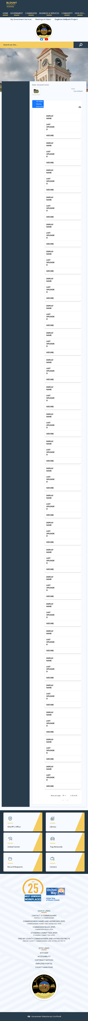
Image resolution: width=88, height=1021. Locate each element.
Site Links (44, 948)
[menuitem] (5, 13)
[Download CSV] (80, 107)
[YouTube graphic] (46, 39)
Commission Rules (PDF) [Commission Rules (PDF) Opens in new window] (44, 927)
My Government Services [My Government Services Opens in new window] (21, 19)
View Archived (78, 91)
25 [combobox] (63, 795)
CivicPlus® (57, 1016)
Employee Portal (44, 963)
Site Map (44, 953)
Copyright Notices (44, 960)
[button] (81, 45)
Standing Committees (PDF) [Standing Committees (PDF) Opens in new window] (44, 933)
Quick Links (44, 911)
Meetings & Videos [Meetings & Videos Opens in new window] (43, 19)
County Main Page (44, 967)
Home (34, 85)
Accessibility (44, 956)
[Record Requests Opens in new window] (22, 862)
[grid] (63, 450)
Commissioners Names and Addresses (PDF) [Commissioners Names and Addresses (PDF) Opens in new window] (44, 921)
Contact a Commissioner (44, 915)
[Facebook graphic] (41, 39)
